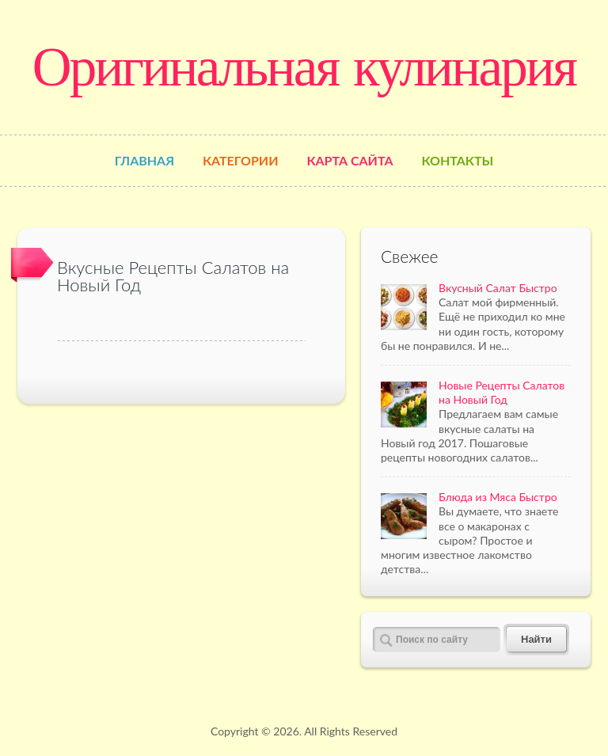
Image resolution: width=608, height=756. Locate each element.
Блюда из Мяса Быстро (498, 496)
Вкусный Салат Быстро (498, 287)
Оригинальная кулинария (304, 66)
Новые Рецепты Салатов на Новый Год (501, 392)
